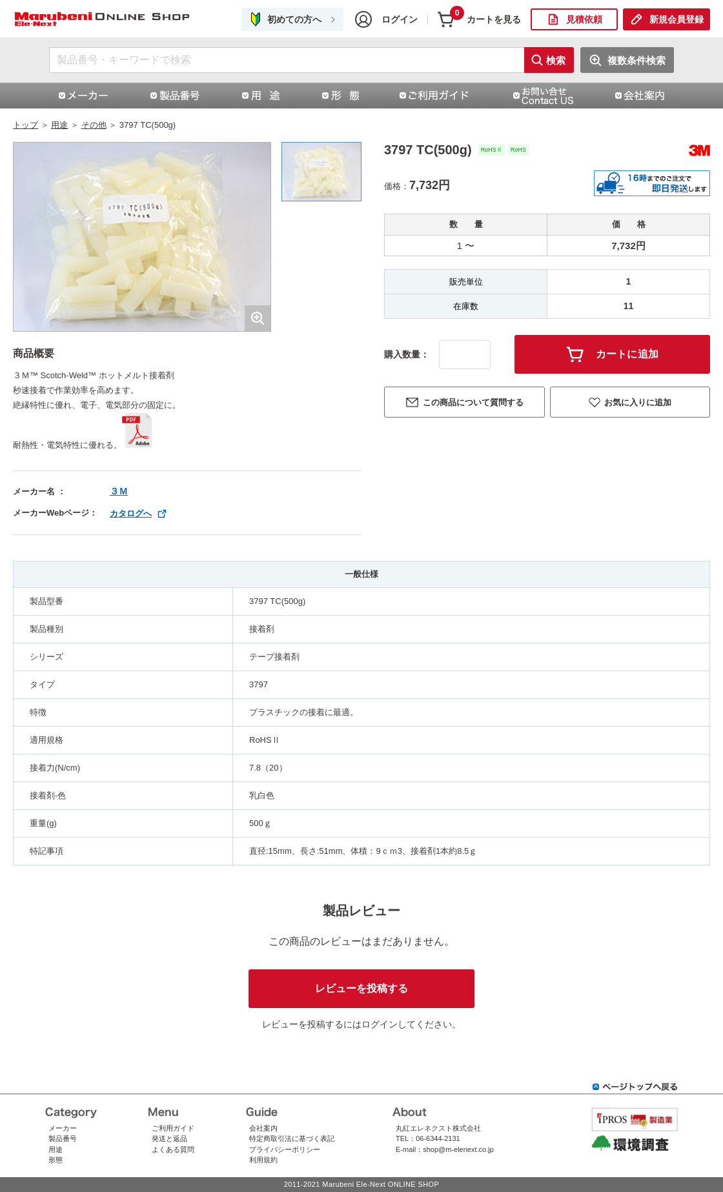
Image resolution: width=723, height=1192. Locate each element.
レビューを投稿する (361, 988)
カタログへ (131, 513)
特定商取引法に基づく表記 (291, 1138)
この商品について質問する (473, 402)
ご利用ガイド (173, 1128)
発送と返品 (169, 1138)
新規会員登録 (676, 19)
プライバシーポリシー (284, 1149)
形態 (55, 1160)
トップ (25, 125)
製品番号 (62, 1138)
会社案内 (263, 1128)
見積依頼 (584, 19)
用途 (59, 125)
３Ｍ (119, 491)
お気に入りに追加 (637, 402)
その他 (94, 125)
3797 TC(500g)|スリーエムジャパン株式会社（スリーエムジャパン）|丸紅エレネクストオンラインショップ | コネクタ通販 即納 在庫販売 (103, 19)
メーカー (62, 1128)
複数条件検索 (636, 60)
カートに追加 (627, 354)
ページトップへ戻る (635, 1087)
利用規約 (263, 1160)
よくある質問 (173, 1149)
